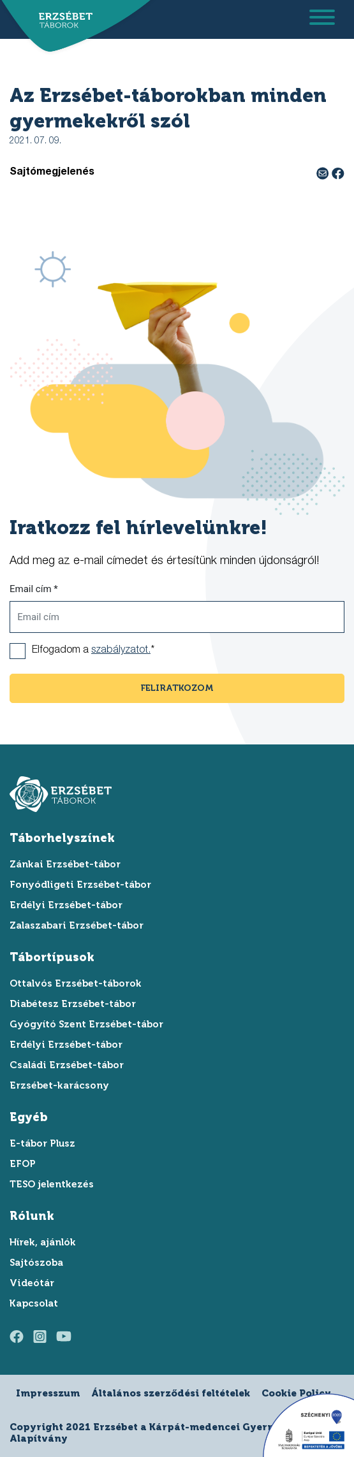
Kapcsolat (34, 1303)
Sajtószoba (36, 1262)
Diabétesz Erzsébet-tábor (73, 1004)
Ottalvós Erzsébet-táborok (76, 983)
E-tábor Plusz (42, 1143)
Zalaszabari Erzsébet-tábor (77, 925)
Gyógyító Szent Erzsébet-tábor (86, 1024)
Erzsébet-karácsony (59, 1085)
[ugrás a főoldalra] (63, 20)
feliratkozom (177, 688)
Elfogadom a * (93, 651)
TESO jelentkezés (52, 1184)
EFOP (23, 1164)
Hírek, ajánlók (43, 1242)
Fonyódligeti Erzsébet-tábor (80, 884)
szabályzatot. (121, 651)
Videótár (32, 1283)
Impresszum (48, 1393)
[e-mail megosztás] (324, 172)
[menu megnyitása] (322, 19)
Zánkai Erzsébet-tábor (65, 864)
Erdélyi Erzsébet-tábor (66, 905)
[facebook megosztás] (338, 172)
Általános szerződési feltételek (170, 1393)
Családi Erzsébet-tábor (67, 1065)
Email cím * (34, 589)
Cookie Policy (296, 1393)
